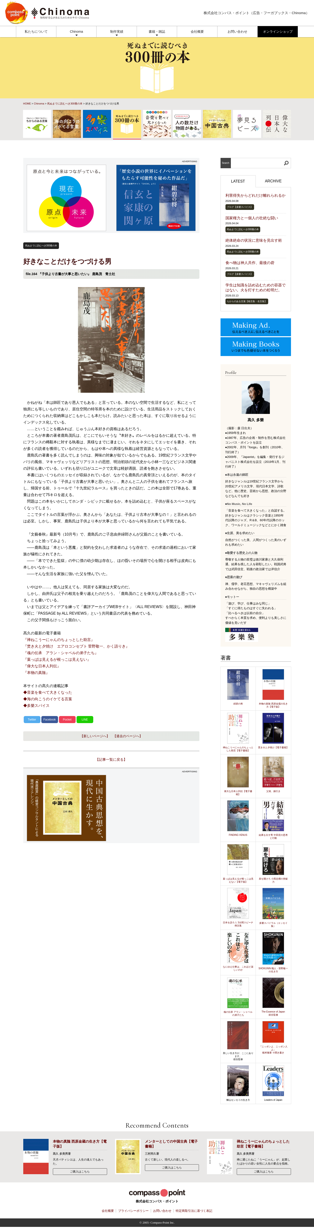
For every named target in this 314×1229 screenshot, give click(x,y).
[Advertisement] (156, 808)
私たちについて (36, 31)
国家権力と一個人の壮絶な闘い (251, 218)
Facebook (49, 719)
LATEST (238, 181)
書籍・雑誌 (157, 31)
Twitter (32, 719)
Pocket (67, 719)
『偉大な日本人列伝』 (42, 666)
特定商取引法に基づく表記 (194, 1211)
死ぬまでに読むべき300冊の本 (64, 103)
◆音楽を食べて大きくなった (47, 692)
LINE (85, 719)
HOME (27, 103)
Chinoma (76, 31)
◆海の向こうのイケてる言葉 (47, 699)
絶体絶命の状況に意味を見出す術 (253, 240)
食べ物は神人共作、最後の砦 (249, 263)
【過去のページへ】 (128, 736)
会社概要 (197, 31)
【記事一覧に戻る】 (111, 759)
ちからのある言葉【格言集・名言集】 (247, 301)
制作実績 (116, 31)
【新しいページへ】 (95, 736)
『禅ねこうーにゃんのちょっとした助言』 (59, 640)
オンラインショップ (278, 31)
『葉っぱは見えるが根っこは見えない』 (57, 659)
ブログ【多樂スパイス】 (240, 207)
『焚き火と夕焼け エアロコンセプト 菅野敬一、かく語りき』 (76, 646)
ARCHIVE (273, 181)
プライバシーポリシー (133, 1211)
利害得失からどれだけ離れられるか (255, 195)
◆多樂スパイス (36, 706)
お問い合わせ (237, 31)
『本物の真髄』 (36, 673)
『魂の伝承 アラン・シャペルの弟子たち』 (60, 653)
